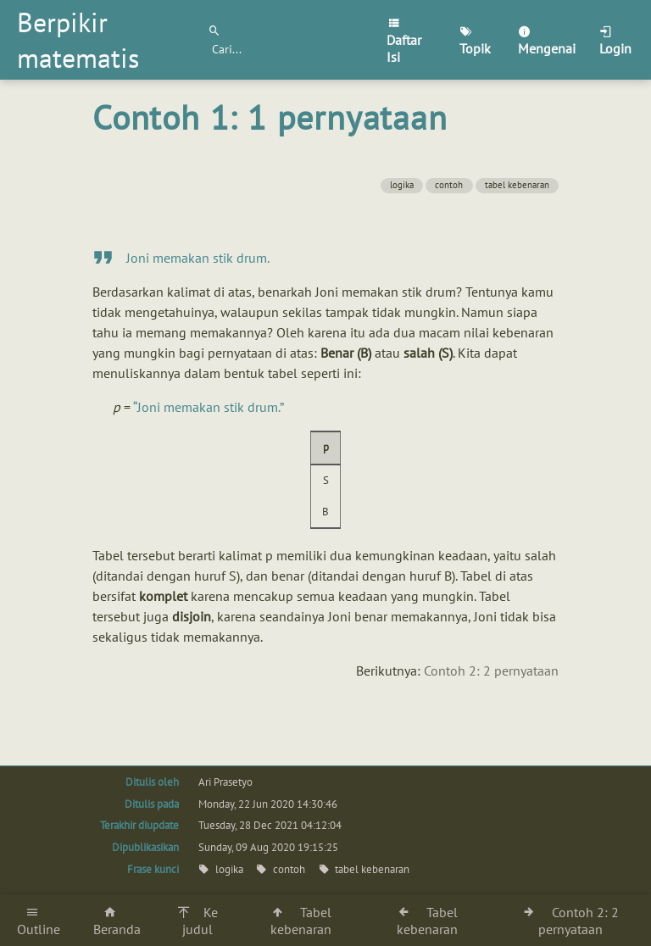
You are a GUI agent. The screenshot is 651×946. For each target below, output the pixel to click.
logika (402, 185)
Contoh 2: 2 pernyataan (491, 670)
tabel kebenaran (517, 185)
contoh (449, 185)
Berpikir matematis (78, 39)
